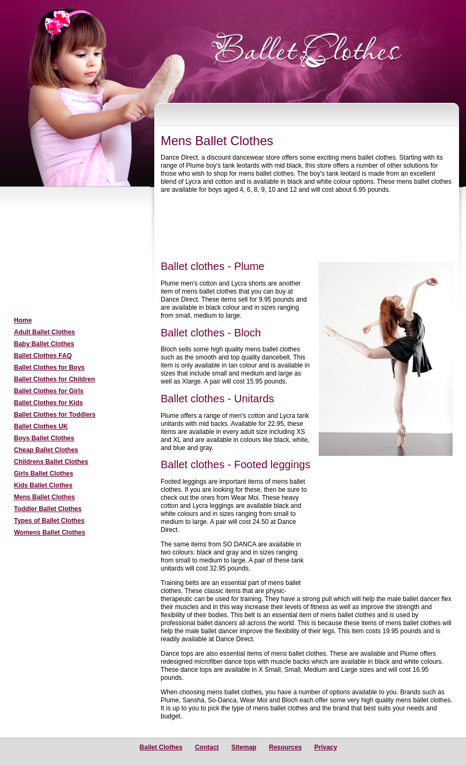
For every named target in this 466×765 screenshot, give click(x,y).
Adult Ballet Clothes (44, 332)
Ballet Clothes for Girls (49, 391)
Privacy (325, 747)
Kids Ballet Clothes (43, 485)
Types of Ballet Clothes (49, 520)
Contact (207, 747)
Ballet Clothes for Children (54, 379)
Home (23, 320)
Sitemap (244, 747)
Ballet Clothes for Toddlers (54, 414)
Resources (285, 747)
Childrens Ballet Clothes (51, 462)
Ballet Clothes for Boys (49, 367)
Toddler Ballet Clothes (47, 509)
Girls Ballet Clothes (43, 473)
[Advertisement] (72, 252)
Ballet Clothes (161, 747)
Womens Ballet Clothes (49, 532)
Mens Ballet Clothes (44, 497)
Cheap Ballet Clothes (46, 450)
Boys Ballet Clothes (44, 438)
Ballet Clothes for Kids (48, 403)
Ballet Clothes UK (41, 426)
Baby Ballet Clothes (44, 344)
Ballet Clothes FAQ (43, 355)
